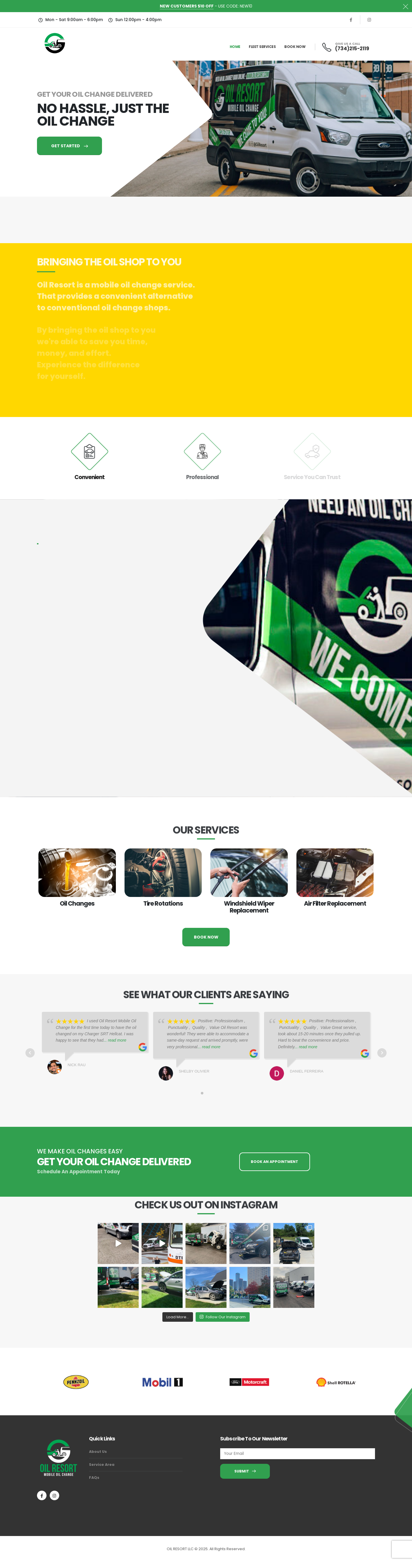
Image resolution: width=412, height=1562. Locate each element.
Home (235, 46)
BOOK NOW (206, 937)
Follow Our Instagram (222, 1317)
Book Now (294, 46)
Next (382, 1053)
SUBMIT (245, 1471)
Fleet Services (262, 46)
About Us (98, 1451)
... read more (114, 1040)
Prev (30, 1053)
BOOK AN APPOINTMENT (274, 1161)
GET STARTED (69, 146)
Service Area (101, 1464)
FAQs (94, 1477)
